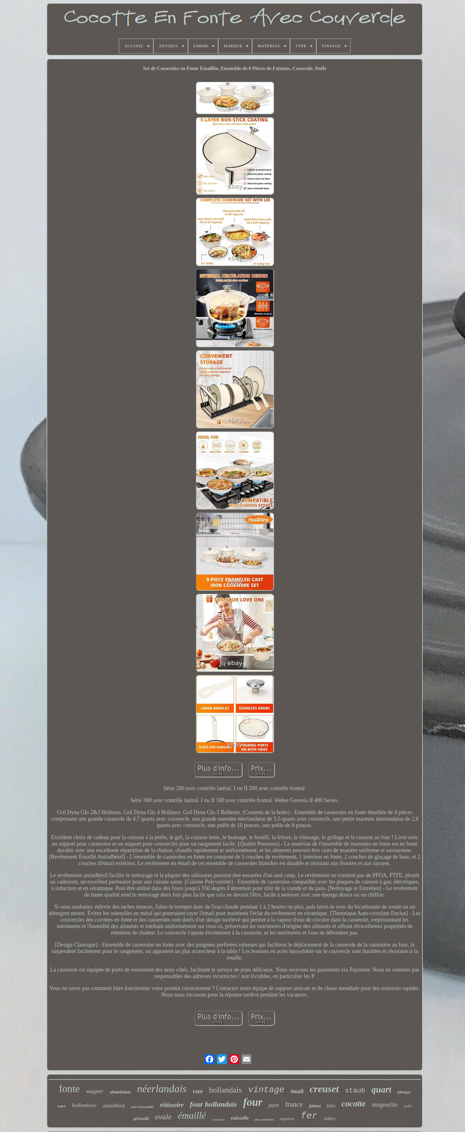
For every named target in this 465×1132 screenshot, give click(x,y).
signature (287, 1118)
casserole (218, 1119)
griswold (141, 1118)
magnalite (385, 1104)
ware (61, 1106)
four (252, 1102)
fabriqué (403, 1092)
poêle (408, 1106)
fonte (69, 1088)
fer (309, 1116)
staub (355, 1091)
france (294, 1104)
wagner (95, 1091)
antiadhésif (114, 1105)
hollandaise (84, 1105)
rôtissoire (172, 1104)
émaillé (192, 1115)
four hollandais (213, 1104)
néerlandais (162, 1088)
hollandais (225, 1089)
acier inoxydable (142, 1107)
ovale (163, 1117)
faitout (315, 1106)
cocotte (354, 1103)
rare (198, 1091)
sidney (330, 1118)
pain (273, 1105)
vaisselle (240, 1118)
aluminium (120, 1091)
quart (381, 1089)
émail (297, 1091)
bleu (331, 1105)
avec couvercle (264, 1119)
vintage (266, 1090)
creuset (324, 1088)
